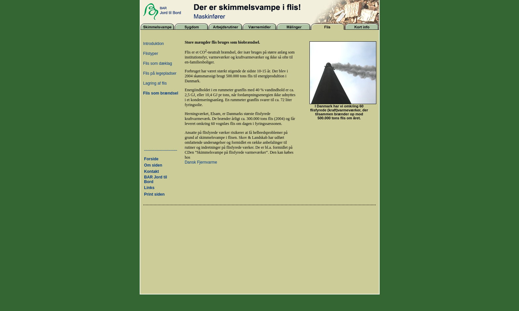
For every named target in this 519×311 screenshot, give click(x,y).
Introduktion (153, 43)
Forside (151, 159)
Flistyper (150, 53)
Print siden (154, 194)
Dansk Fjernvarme (201, 162)
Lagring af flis (154, 83)
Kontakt (151, 171)
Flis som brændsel (160, 93)
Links (149, 187)
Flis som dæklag (157, 63)
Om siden (153, 165)
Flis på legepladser (159, 73)
